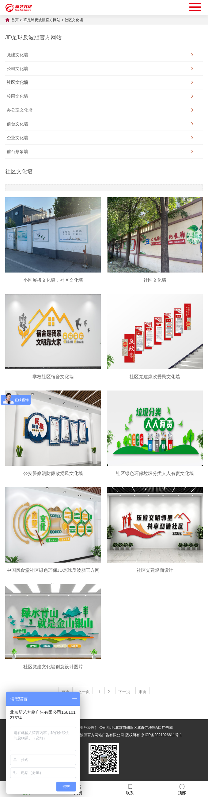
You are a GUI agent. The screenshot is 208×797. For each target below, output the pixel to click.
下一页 (124, 691)
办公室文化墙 (19, 110)
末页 (142, 691)
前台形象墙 (17, 151)
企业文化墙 (17, 137)
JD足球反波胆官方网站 (42, 20)
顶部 (182, 789)
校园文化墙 (17, 96)
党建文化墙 (17, 54)
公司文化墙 (17, 68)
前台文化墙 (17, 123)
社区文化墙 (74, 20)
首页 (15, 20)
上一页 (84, 691)
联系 (130, 789)
